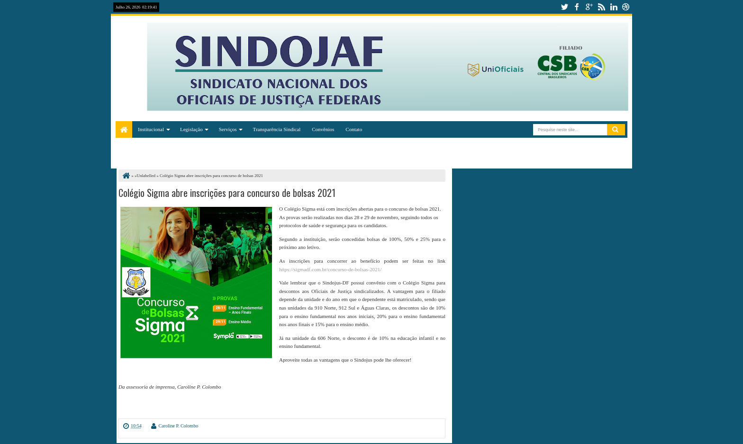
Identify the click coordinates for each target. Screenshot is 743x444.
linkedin (613, 7)
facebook (577, 7)
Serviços (228, 129)
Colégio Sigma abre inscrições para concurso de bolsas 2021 (226, 193)
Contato (353, 129)
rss (601, 7)
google (589, 7)
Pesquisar (616, 129)
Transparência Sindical (277, 129)
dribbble (626, 7)
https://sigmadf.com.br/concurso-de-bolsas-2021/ (330, 269)
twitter (564, 7)
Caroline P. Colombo (179, 425)
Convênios (323, 129)
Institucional (151, 129)
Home (124, 129)
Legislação (191, 129)
